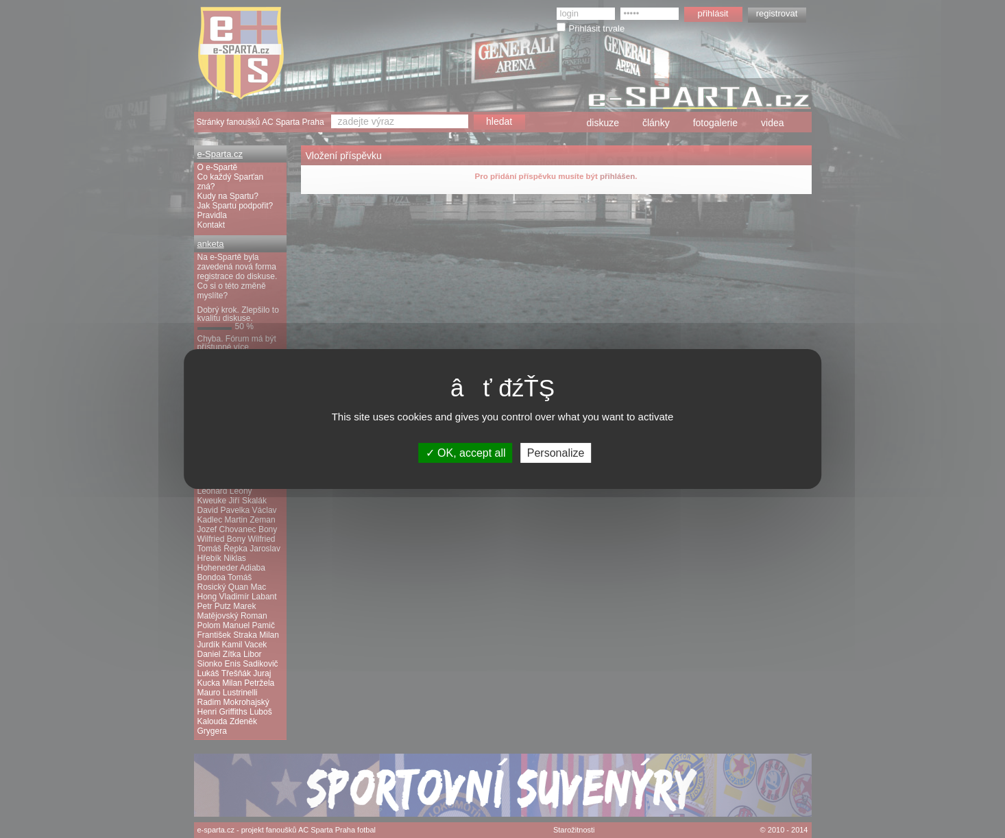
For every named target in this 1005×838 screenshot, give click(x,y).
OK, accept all (466, 453)
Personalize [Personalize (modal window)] (556, 453)
